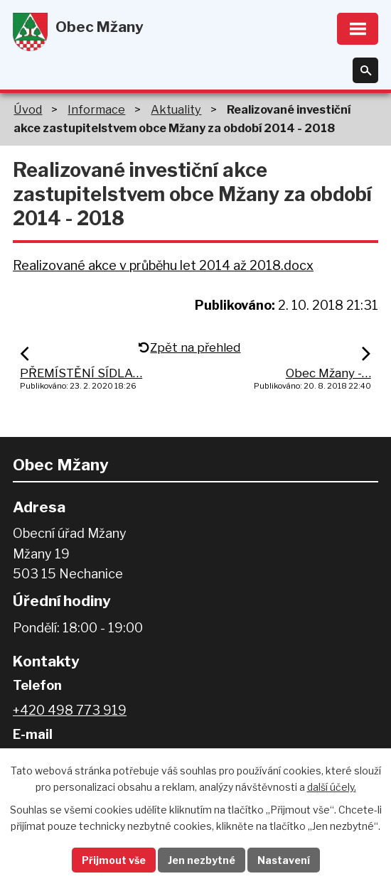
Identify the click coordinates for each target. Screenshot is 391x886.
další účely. (331, 787)
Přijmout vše (114, 860)
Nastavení (283, 860)
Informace (96, 109)
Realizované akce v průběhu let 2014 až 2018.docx (163, 265)
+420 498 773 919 (70, 710)
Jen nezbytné (201, 860)
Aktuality (176, 109)
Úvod (28, 109)
